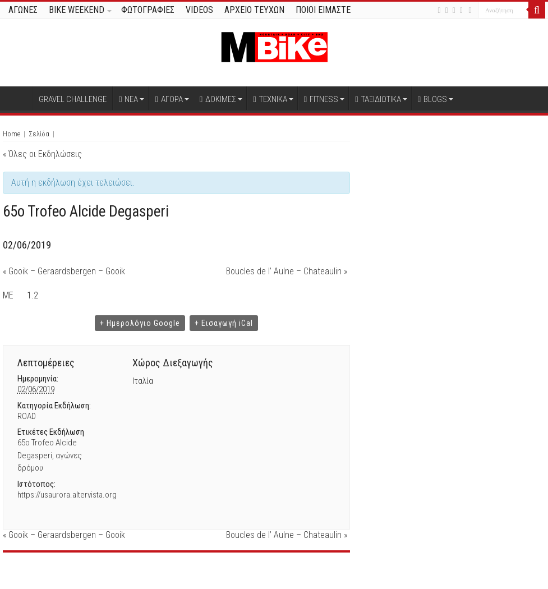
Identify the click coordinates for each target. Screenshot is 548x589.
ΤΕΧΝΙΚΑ (270, 99)
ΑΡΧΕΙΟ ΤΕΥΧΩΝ (254, 9)
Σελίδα (39, 134)
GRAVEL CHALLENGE (73, 99)
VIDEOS (199, 9)
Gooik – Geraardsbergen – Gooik (64, 271)
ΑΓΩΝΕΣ (23, 9)
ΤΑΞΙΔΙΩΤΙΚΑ (377, 99)
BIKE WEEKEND (76, 9)
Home (11, 134)
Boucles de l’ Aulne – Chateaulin (286, 271)
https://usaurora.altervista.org (67, 495)
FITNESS (321, 99)
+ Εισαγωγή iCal (224, 323)
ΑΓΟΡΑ (168, 99)
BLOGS (432, 99)
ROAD (26, 416)
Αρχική (17, 98)
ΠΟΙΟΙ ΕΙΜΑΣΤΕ (323, 9)
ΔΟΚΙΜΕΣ (218, 99)
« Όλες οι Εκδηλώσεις (42, 154)
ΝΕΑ (128, 99)
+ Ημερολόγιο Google (140, 323)
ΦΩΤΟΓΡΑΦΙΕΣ (147, 9)
